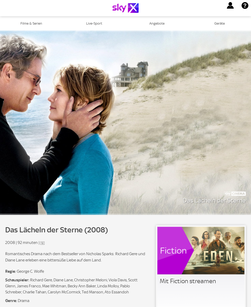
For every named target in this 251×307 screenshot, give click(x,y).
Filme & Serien (31, 23)
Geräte (219, 23)
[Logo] (125, 8)
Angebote (157, 23)
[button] (230, 5)
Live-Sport (94, 23)
